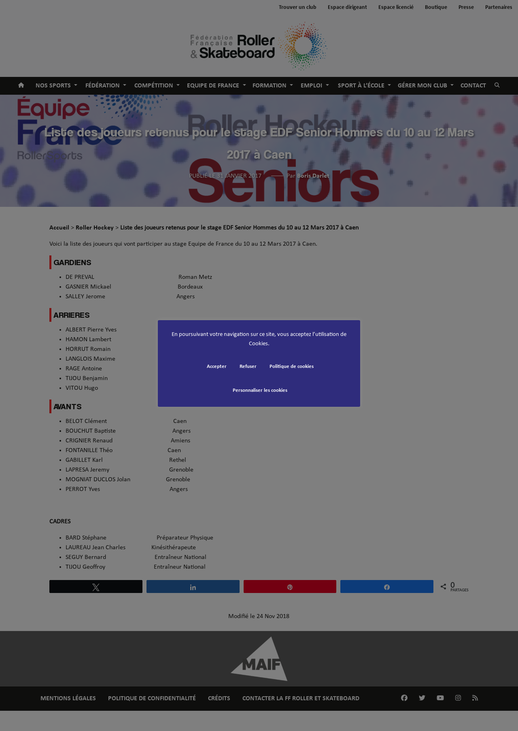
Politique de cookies (292, 366)
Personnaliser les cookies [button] (260, 390)
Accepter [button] (217, 366)
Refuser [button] (248, 366)
